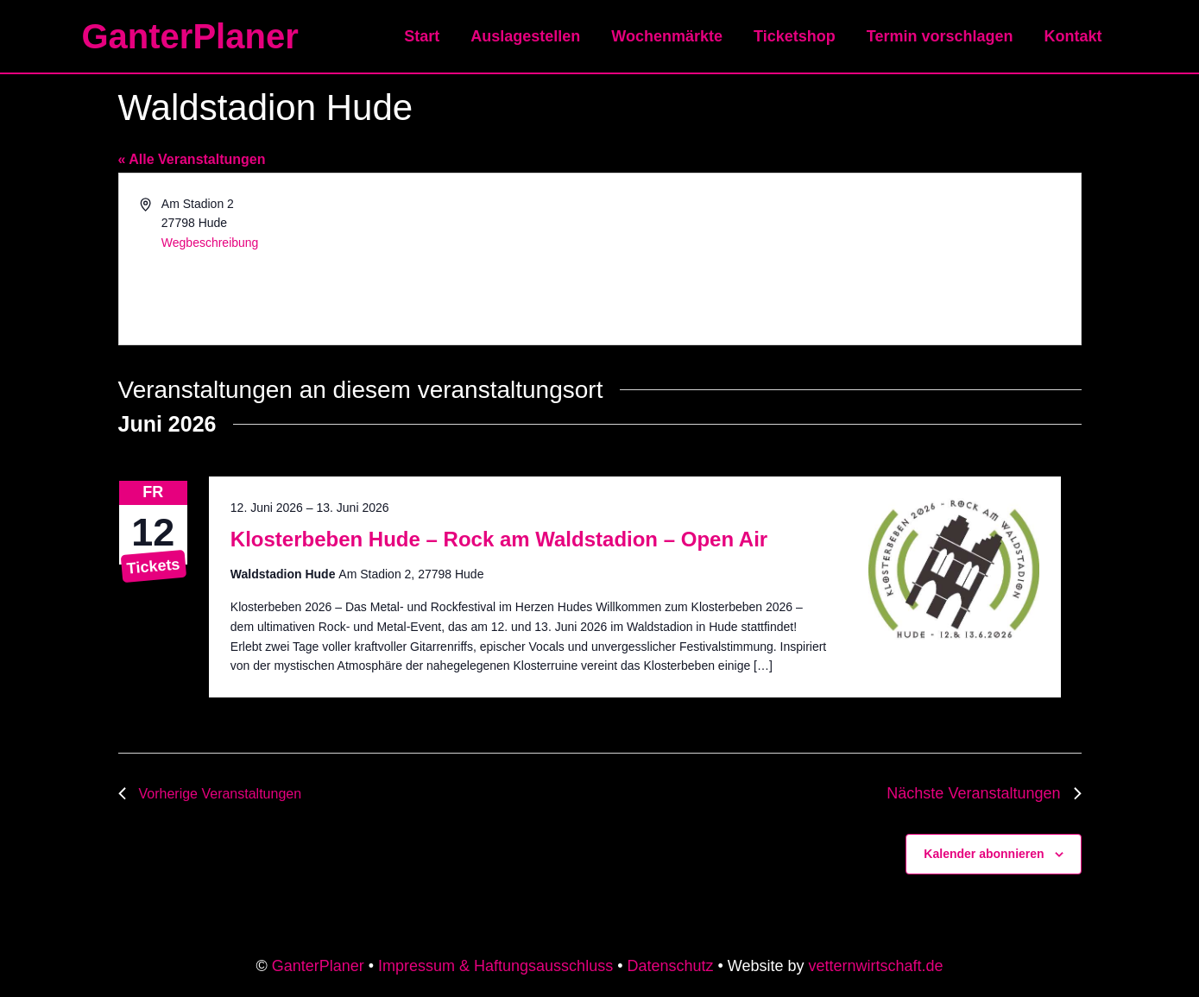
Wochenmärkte (667, 36)
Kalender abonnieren (984, 854)
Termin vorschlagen (940, 36)
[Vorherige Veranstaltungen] (210, 793)
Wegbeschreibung (210, 242)
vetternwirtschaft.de (876, 966)
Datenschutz (670, 966)
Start (421, 36)
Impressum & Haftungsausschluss (495, 966)
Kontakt (1073, 36)
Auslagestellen (525, 36)
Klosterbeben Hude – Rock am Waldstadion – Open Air (498, 539)
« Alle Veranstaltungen (192, 159)
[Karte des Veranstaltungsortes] (839, 259)
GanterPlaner (190, 36)
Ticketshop (795, 36)
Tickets (152, 566)
